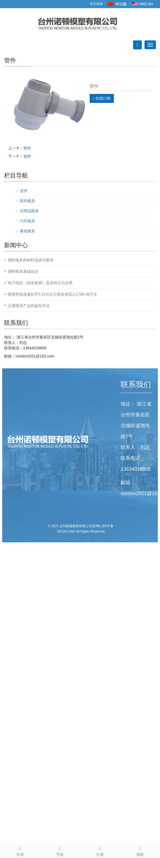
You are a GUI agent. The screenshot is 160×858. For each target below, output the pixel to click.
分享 (20, 850)
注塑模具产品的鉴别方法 (29, 305)
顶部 (140, 850)
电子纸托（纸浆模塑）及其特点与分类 (40, 283)
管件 (27, 148)
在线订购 (102, 98)
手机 (60, 850)
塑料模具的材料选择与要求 (31, 260)
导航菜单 (12, 45)
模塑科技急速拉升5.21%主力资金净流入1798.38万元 (52, 294)
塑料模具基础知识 (23, 271)
